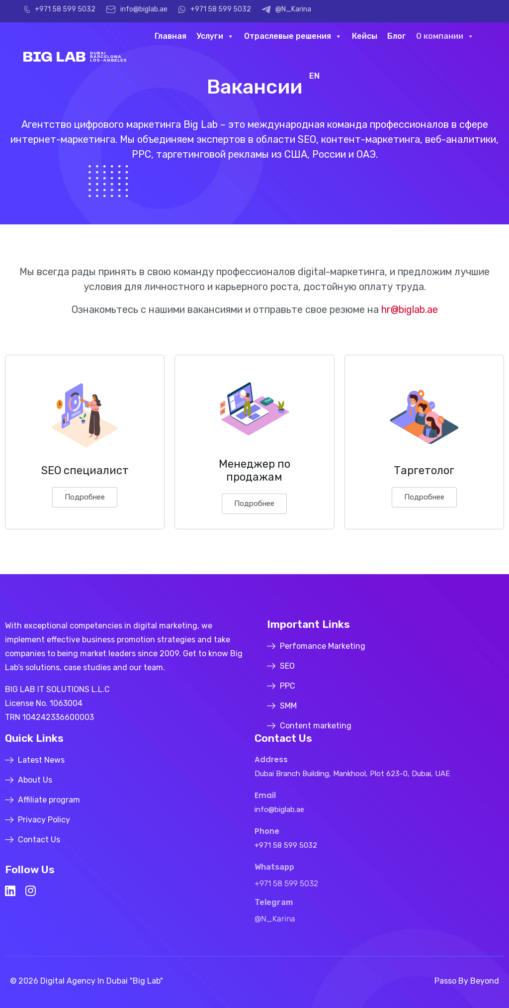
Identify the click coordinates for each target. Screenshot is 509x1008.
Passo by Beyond (466, 981)
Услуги (215, 36)
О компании (445, 36)
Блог (396, 36)
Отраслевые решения (293, 36)
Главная (170, 36)
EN (314, 76)
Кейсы (364, 36)
